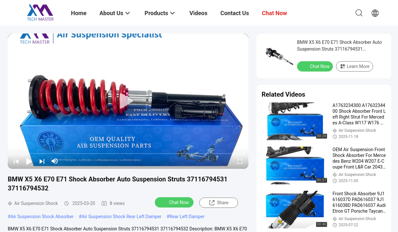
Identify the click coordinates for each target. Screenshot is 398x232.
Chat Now (175, 202)
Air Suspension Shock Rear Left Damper (122, 216)
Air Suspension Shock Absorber (42, 216)
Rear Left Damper (186, 216)
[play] (128, 101)
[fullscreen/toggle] (240, 161)
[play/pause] (29, 161)
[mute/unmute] (54, 161)
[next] (41, 161)
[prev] (16, 161)
